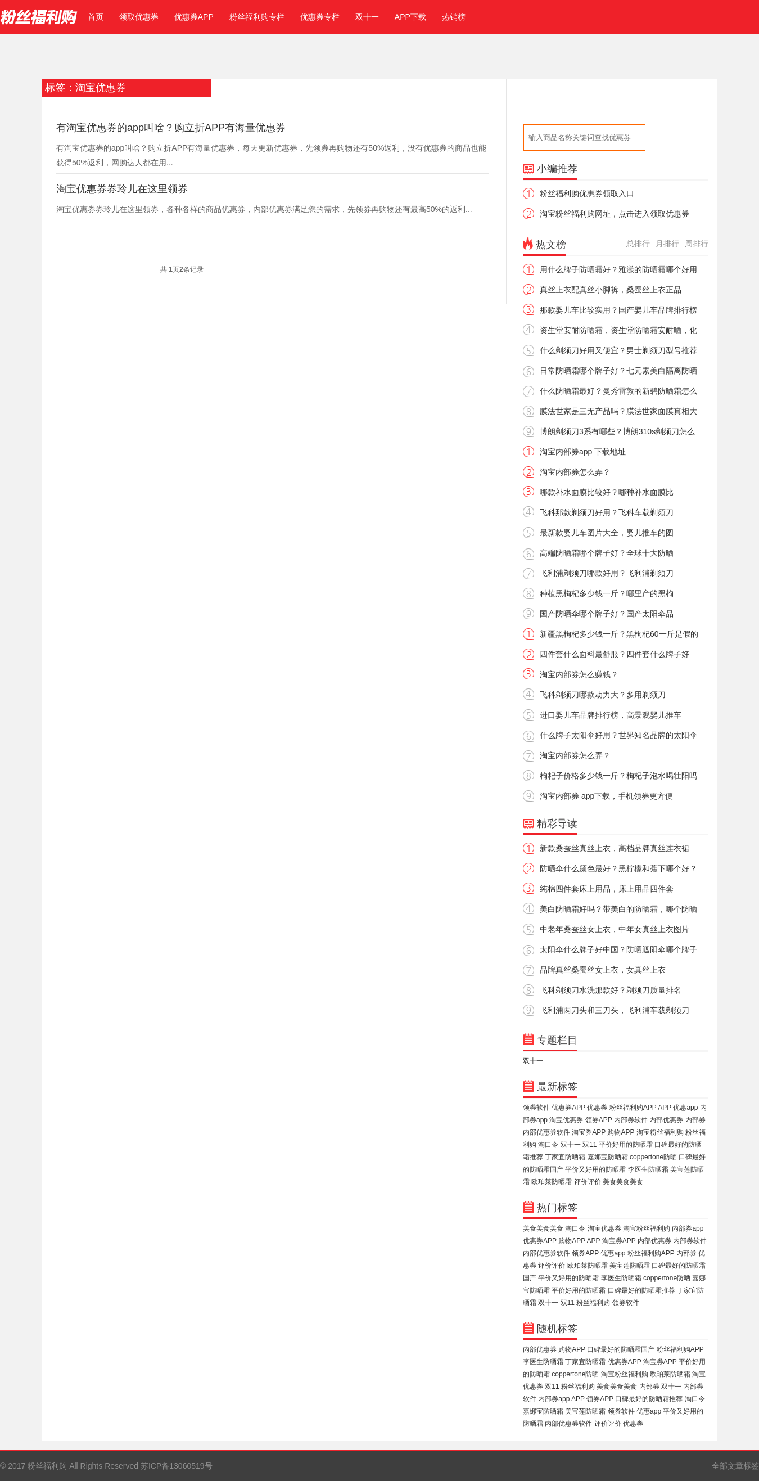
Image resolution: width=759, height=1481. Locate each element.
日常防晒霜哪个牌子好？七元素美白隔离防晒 (618, 370)
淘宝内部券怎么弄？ (575, 471)
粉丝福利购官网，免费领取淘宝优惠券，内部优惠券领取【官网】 (39, 17)
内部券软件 (631, 1120)
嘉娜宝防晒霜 (608, 1157)
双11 (589, 1145)
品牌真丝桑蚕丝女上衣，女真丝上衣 (603, 969)
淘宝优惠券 (566, 1120)
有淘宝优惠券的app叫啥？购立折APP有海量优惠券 (171, 127)
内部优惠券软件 (546, 1132)
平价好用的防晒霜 (626, 1145)
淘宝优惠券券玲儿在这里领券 (122, 189)
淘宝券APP (589, 1132)
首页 (93, 16)
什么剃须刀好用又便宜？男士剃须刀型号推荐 (618, 350)
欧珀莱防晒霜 (551, 1182)
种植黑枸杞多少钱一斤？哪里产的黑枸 (607, 593)
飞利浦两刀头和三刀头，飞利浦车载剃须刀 (614, 1010)
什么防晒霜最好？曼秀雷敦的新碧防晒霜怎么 (618, 390)
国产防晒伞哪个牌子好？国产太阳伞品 (607, 613)
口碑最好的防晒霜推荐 (641, 1290)
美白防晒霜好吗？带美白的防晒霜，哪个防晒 (618, 908)
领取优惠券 (139, 16)
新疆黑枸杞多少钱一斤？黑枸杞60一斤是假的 (619, 633)
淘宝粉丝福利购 (660, 1132)
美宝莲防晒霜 (629, 1266)
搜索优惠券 (673, 137)
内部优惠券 (666, 1120)
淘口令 (548, 1145)
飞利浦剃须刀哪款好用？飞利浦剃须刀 (607, 573)
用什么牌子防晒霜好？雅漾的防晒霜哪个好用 (618, 269)
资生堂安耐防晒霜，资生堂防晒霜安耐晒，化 (618, 330)
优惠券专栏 (320, 16)
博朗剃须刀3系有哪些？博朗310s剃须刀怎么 (617, 431)
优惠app (685, 1107)
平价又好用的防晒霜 (595, 1169)
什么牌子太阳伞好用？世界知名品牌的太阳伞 (618, 735)
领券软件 (536, 1107)
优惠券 (597, 1107)
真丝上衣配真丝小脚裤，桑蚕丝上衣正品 (610, 289)
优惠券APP (194, 16)
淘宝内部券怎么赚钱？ (579, 674)
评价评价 (587, 1182)
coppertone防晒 (653, 1157)
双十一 (367, 16)
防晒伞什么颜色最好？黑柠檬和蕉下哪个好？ (618, 868)
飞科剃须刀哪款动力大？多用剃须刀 (603, 694)
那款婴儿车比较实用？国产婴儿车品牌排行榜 (618, 309)
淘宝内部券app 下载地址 (583, 451)
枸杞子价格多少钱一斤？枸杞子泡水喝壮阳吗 (618, 775)
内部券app (687, 1228)
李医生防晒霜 (648, 1169)
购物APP (620, 1132)
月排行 (667, 243)
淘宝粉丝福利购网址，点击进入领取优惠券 (614, 213)
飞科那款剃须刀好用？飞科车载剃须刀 (607, 512)
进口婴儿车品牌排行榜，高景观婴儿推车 (610, 714)
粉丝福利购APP (633, 1107)
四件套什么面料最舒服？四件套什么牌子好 (614, 654)
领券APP (598, 1120)
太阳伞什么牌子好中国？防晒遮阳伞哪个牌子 (618, 949)
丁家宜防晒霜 (565, 1157)
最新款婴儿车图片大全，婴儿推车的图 (607, 532)
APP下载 (410, 16)
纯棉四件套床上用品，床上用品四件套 (607, 888)
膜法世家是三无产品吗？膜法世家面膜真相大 (618, 411)
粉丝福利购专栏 (256, 16)
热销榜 (454, 16)
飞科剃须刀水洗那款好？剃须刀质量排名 (610, 989)
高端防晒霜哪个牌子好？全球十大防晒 (607, 552)
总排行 (638, 243)
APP (664, 1107)
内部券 (695, 1120)
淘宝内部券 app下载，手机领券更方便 (606, 795)
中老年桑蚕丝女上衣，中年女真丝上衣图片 (614, 929)
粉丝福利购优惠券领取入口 (587, 193)
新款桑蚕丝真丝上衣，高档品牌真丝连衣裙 (614, 848)
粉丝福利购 (593, 1303)
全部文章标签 (735, 1465)
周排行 (696, 243)
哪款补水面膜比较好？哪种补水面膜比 (607, 492)
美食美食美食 (623, 1182)
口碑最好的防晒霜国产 (620, 1349)
